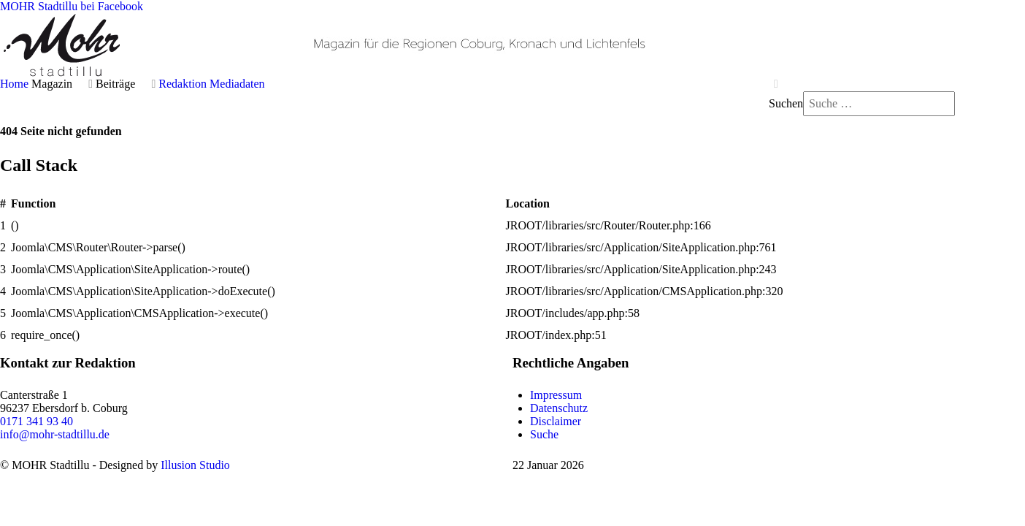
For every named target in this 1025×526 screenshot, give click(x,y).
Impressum (556, 395)
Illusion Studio (195, 465)
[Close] (776, 84)
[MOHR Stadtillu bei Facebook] (71, 6)
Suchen (786, 103)
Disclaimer (555, 421)
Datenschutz (559, 408)
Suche (544, 434)
